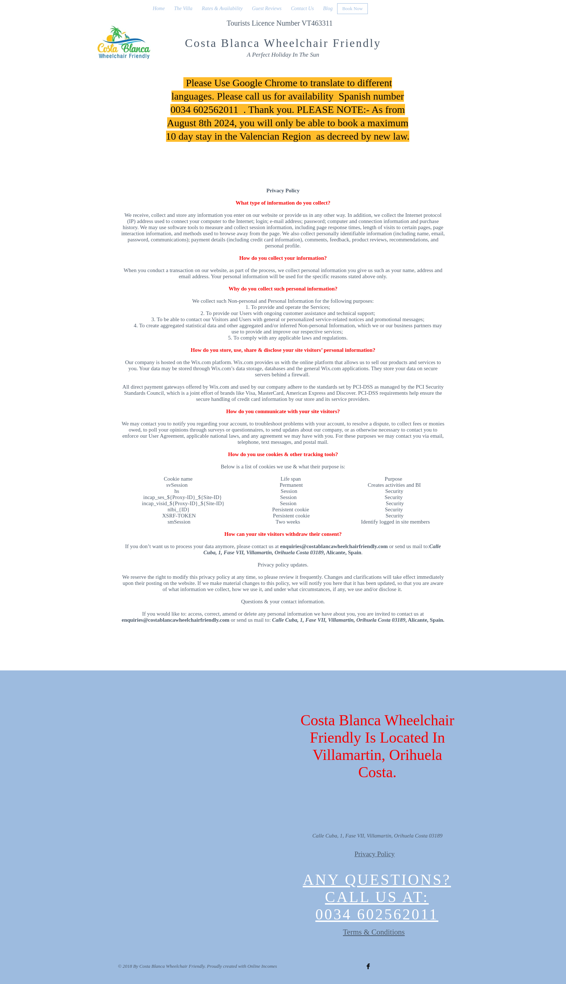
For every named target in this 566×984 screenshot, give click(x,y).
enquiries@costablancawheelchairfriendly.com (334, 546)
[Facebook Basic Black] (368, 966)
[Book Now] (352, 8)
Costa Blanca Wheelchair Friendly (283, 42)
